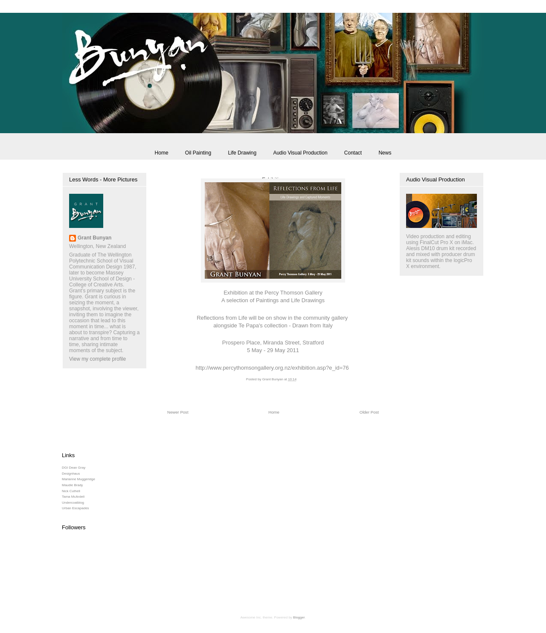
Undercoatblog (73, 503)
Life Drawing (242, 153)
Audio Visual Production (300, 153)
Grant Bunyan (94, 238)
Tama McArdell (73, 497)
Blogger (299, 617)
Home (161, 153)
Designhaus (71, 473)
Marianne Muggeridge (78, 479)
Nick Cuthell (71, 491)
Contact (353, 153)
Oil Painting (198, 153)
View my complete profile (97, 359)
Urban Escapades (75, 508)
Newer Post (178, 412)
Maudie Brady (72, 485)
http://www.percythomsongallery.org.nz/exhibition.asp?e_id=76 (272, 368)
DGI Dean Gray (73, 468)
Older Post (369, 412)
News (384, 153)
